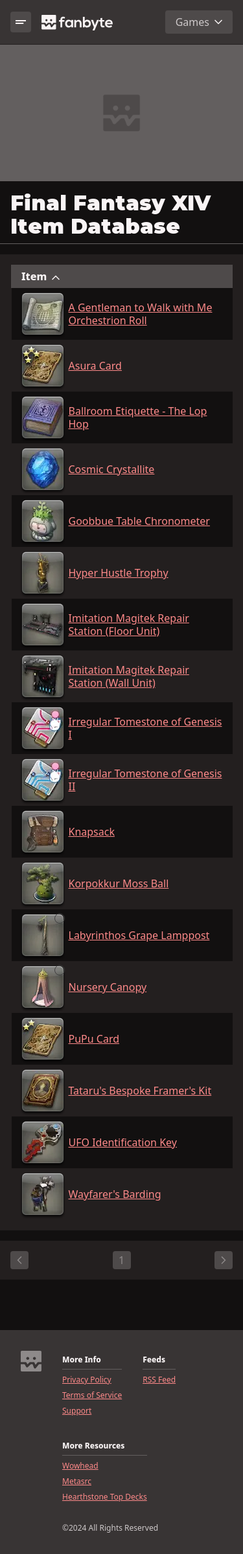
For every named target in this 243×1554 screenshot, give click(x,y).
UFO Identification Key (123, 1142)
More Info (81, 1360)
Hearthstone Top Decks (104, 1497)
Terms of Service (92, 1395)
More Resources (93, 1446)
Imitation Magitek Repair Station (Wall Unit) (129, 676)
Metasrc (76, 1481)
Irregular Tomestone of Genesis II (145, 780)
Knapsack (92, 831)
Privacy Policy (86, 1380)
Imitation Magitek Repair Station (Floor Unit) (129, 625)
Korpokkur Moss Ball (119, 883)
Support (76, 1411)
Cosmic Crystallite (112, 469)
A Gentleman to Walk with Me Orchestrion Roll (141, 314)
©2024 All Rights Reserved (110, 1528)
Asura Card (95, 365)
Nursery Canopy (108, 987)
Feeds (154, 1360)
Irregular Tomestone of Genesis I (145, 728)
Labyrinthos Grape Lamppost (139, 935)
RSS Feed (159, 1380)
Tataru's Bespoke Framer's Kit (140, 1090)
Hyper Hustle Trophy (118, 572)
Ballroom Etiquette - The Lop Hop (138, 417)
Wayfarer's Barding (115, 1194)
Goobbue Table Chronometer (139, 521)
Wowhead (80, 1466)
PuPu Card (94, 1038)
